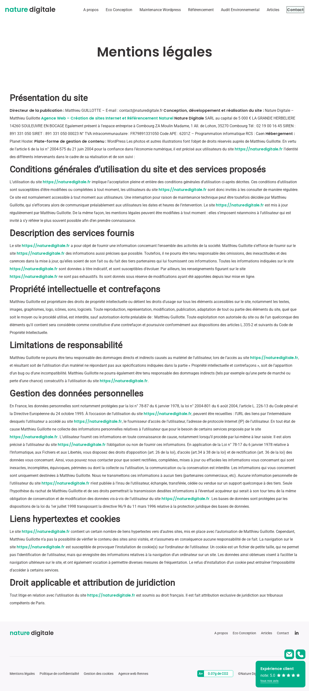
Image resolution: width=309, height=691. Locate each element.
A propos (81, 9)
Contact (290, 10)
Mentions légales (22, 674)
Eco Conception (110, 9)
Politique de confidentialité (59, 674)
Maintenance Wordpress (151, 9)
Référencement (191, 9)
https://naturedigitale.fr (259, 149)
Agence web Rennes (133, 674)
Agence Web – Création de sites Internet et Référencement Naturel (107, 118)
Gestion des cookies (98, 674)
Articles (264, 9)
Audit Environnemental (231, 9)
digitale (30, 9)
